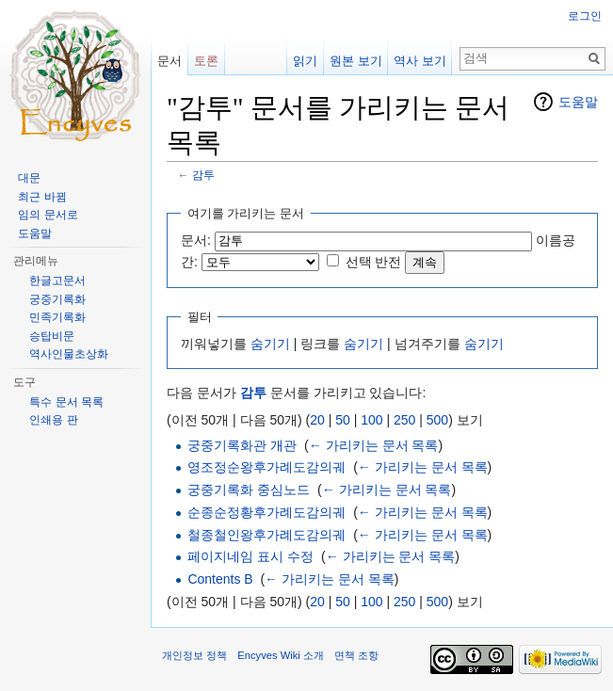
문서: (196, 240)
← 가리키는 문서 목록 (374, 445)
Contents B (219, 579)
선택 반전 (374, 261)
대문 (29, 178)
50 (342, 419)
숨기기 (270, 343)
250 (404, 419)
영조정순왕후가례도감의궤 (266, 466)
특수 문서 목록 (66, 402)
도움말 (578, 101)
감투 (203, 175)
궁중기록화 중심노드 (248, 489)
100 (371, 419)
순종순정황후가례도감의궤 (266, 512)
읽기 (305, 61)
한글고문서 (57, 280)
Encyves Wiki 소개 (280, 655)
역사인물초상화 (68, 354)
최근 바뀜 (42, 196)
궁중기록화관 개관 (242, 445)
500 (437, 419)
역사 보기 (420, 61)
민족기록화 (57, 317)
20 (317, 419)
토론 (206, 61)
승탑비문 (51, 336)
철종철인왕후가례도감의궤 (266, 534)
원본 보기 (356, 61)
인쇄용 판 (53, 419)
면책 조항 (356, 655)
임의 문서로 (47, 214)
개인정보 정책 (194, 655)
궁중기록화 (57, 299)
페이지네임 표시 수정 (250, 556)
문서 (169, 61)
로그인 (585, 16)
